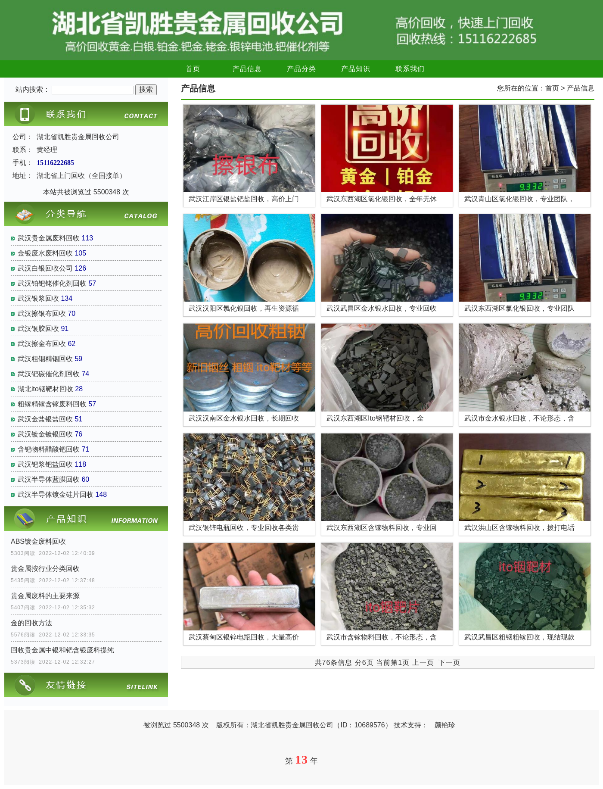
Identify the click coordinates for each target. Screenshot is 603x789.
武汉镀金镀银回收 (45, 434)
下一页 (449, 662)
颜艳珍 (445, 725)
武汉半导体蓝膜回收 (49, 479)
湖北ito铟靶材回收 (45, 389)
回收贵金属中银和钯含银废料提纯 (62, 650)
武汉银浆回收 (38, 298)
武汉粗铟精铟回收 (45, 358)
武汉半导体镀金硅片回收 (55, 494)
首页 (193, 68)
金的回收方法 (31, 623)
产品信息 (247, 68)
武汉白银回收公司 (45, 268)
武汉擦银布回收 (42, 313)
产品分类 (301, 68)
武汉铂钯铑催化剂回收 (52, 283)
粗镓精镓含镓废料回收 (52, 404)
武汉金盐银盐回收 (45, 419)
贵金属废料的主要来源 (45, 595)
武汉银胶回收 (38, 328)
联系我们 (410, 68)
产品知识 (355, 68)
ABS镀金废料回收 (38, 541)
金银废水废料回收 (45, 253)
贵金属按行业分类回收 (45, 568)
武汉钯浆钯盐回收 (45, 464)
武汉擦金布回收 (42, 343)
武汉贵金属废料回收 (49, 238)
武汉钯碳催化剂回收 (49, 373)
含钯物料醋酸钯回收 (49, 449)
